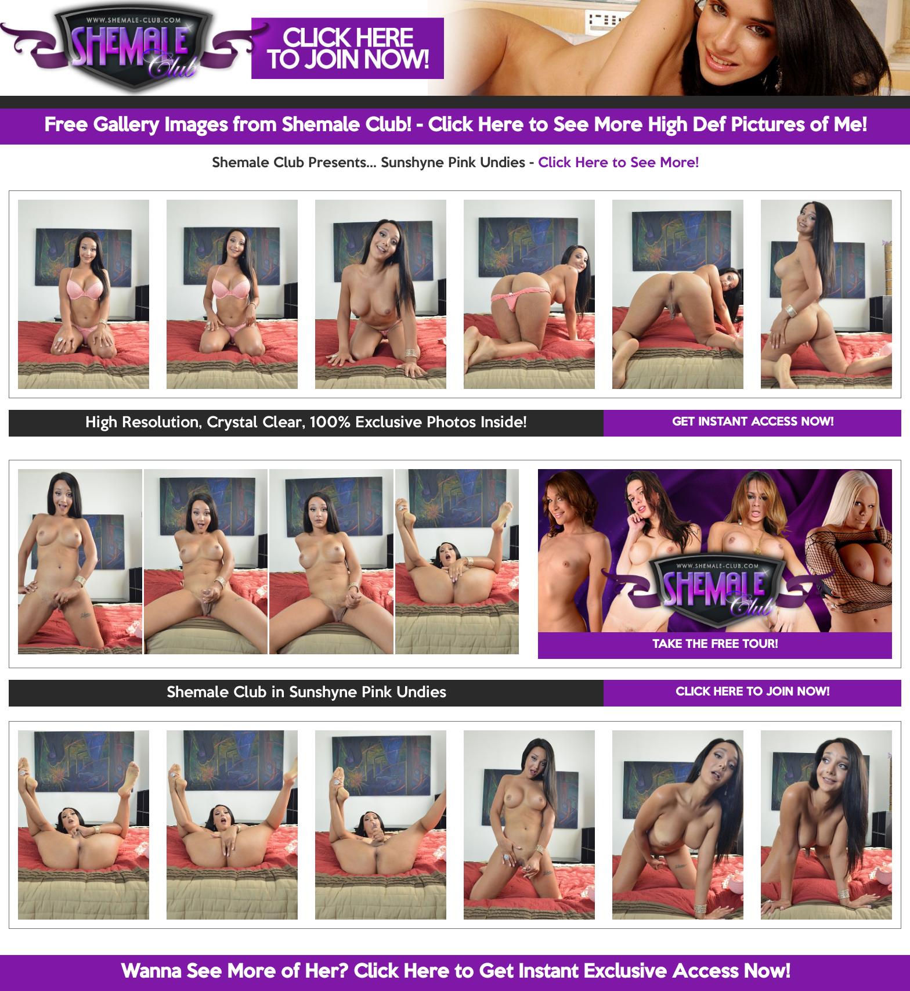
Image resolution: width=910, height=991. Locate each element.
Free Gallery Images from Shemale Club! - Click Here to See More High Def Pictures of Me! (455, 126)
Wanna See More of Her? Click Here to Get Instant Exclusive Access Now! (455, 972)
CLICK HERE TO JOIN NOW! (752, 692)
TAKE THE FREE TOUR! (715, 645)
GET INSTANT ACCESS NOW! (752, 422)
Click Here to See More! (618, 163)
